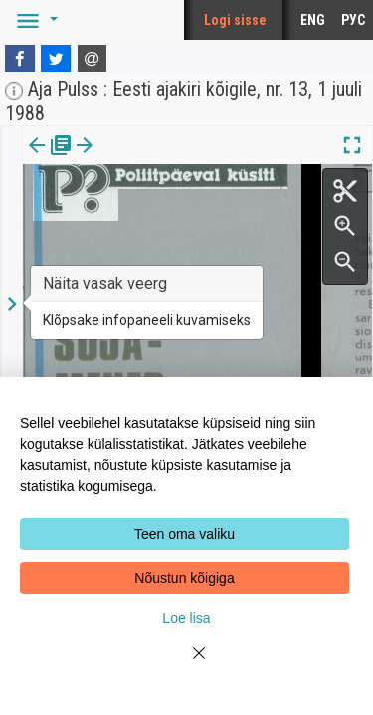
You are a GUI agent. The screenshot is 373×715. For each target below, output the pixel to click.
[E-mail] (92, 58)
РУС (353, 20)
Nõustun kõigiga (184, 578)
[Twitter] (56, 58)
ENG (312, 20)
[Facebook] (20, 58)
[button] (34, 20)
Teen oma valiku (184, 534)
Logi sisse (235, 20)
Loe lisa (186, 618)
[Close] (187, 665)
